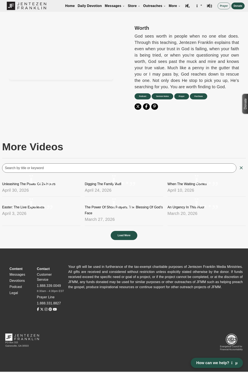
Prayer (224, 5)
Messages (115, 6)
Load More (124, 235)
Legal (14, 293)
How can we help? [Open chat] (216, 363)
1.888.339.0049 (49, 286)
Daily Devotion (90, 6)
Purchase (199, 96)
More (175, 6)
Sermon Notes (163, 96)
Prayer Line (46, 297)
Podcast (142, 96)
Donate (238, 5)
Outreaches (154, 6)
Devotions (17, 280)
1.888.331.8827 (49, 303)
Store (134, 6)
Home (70, 6)
